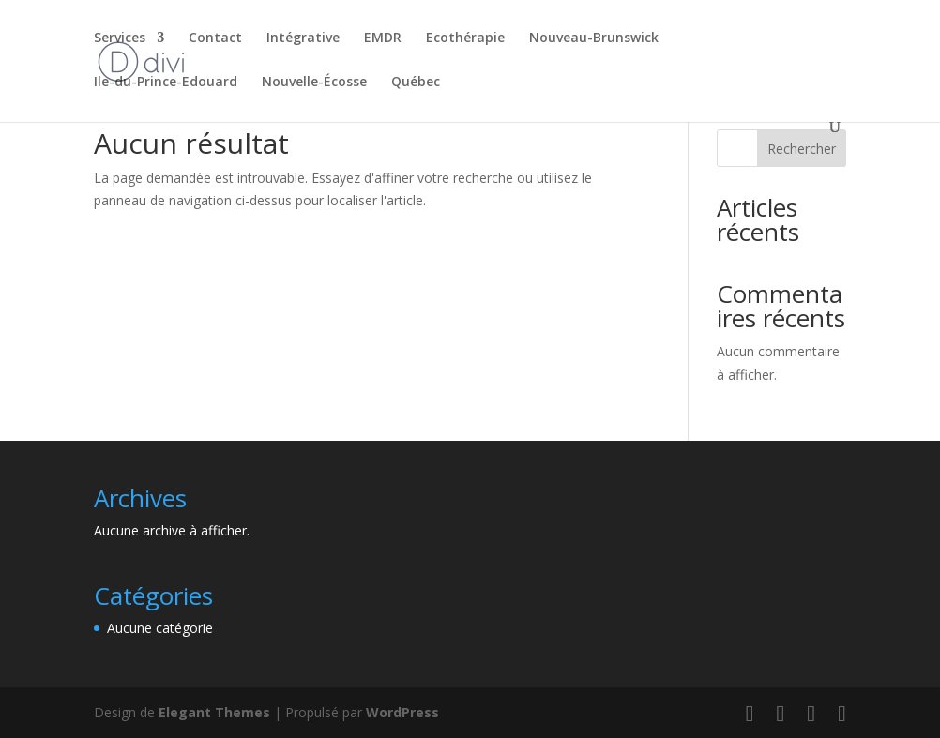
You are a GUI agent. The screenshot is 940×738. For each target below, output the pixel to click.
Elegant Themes (214, 712)
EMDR (383, 38)
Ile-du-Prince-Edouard (165, 82)
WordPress (402, 712)
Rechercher (801, 149)
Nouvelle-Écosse (314, 82)
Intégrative (303, 38)
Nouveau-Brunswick (594, 38)
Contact (215, 38)
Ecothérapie (465, 38)
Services (119, 38)
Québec (415, 82)
